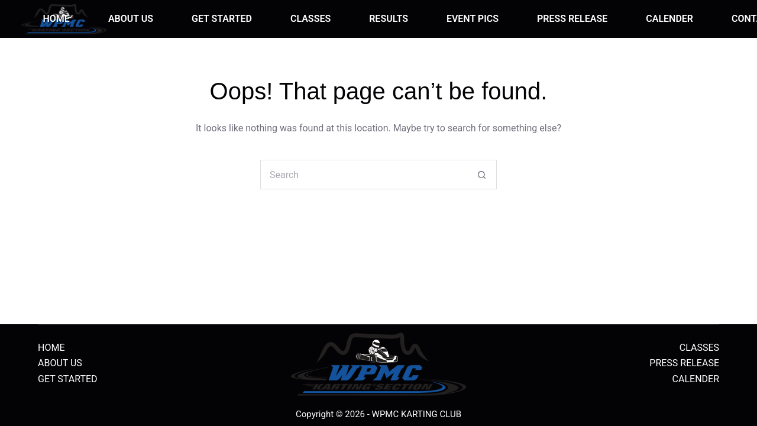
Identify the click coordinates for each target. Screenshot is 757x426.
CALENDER (669, 18)
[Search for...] (363, 174)
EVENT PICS (473, 18)
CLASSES (310, 18)
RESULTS (388, 18)
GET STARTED (222, 18)
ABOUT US (130, 18)
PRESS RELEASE (572, 18)
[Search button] (482, 174)
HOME (56, 18)
